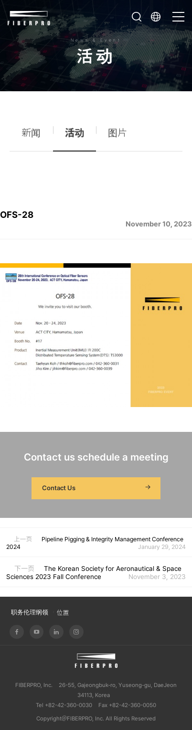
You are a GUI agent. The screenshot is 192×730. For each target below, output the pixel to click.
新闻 (31, 135)
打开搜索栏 (136, 16)
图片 (117, 135)
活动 (74, 135)
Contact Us (97, 488)
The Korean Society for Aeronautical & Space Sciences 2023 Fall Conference (93, 572)
